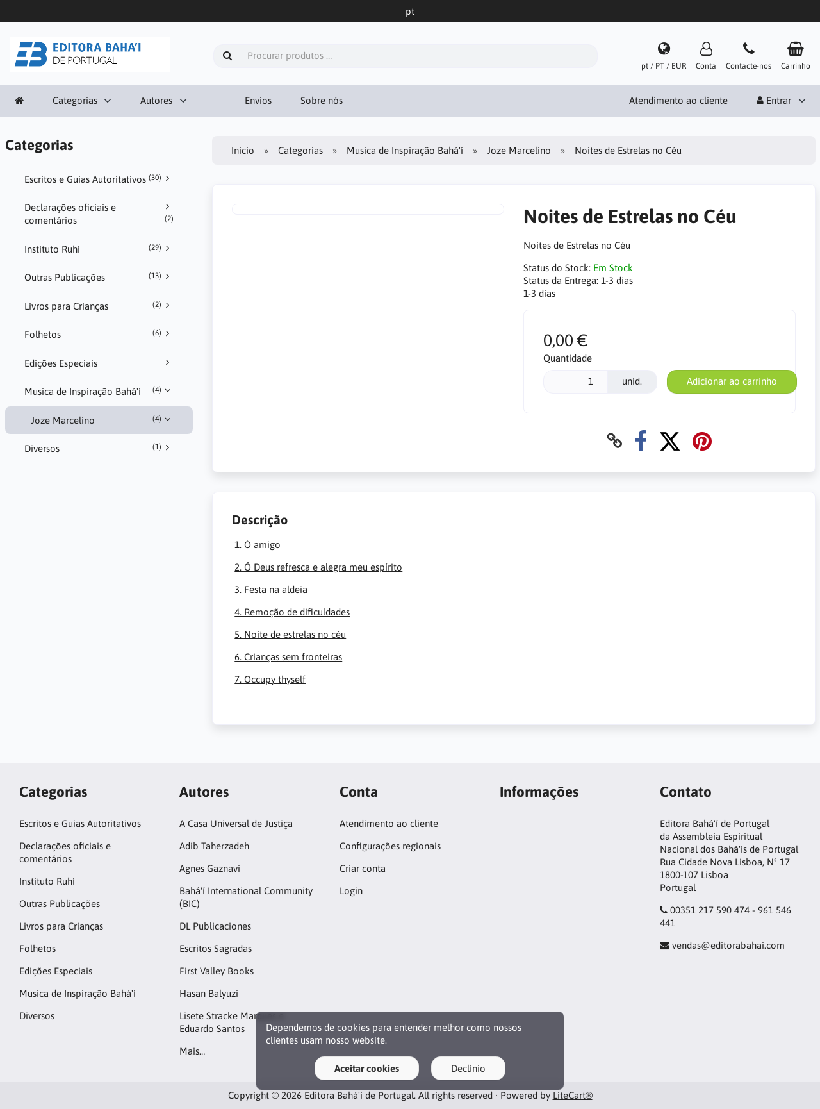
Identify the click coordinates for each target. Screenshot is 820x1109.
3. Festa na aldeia (271, 589)
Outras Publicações (99, 277)
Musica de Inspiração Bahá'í (99, 391)
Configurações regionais (390, 845)
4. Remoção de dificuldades (292, 611)
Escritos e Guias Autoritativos (99, 179)
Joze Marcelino (102, 420)
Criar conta (363, 868)
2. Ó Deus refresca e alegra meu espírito (318, 567)
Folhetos (99, 334)
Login (351, 890)
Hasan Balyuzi (208, 993)
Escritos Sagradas (215, 948)
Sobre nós (321, 100)
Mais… (192, 1051)
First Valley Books (216, 970)
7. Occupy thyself (270, 679)
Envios (258, 100)
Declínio (468, 1068)
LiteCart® (573, 1095)
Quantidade (567, 358)
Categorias (75, 100)
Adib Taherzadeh (214, 845)
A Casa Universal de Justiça (236, 823)
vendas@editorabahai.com (728, 945)
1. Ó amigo (257, 544)
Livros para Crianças (99, 306)
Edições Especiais (99, 363)
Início (242, 150)
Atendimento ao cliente (678, 100)
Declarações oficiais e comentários (99, 213)
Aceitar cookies (366, 1068)
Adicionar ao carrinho (732, 381)
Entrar (774, 100)
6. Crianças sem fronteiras (288, 656)
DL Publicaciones (215, 926)
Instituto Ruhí (99, 248)
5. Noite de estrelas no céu (290, 634)
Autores (156, 100)
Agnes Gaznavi (209, 868)
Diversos (99, 448)
